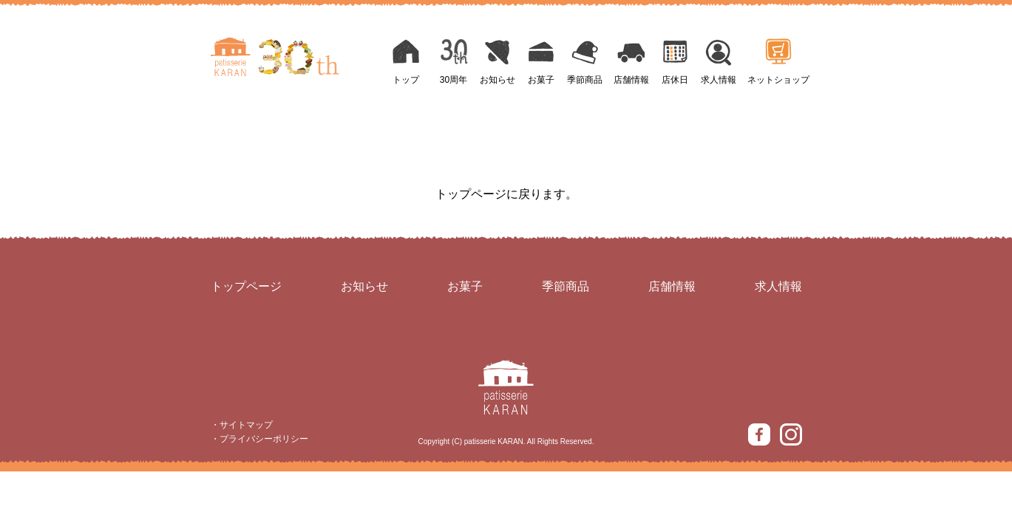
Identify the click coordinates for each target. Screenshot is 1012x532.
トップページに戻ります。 (506, 194)
